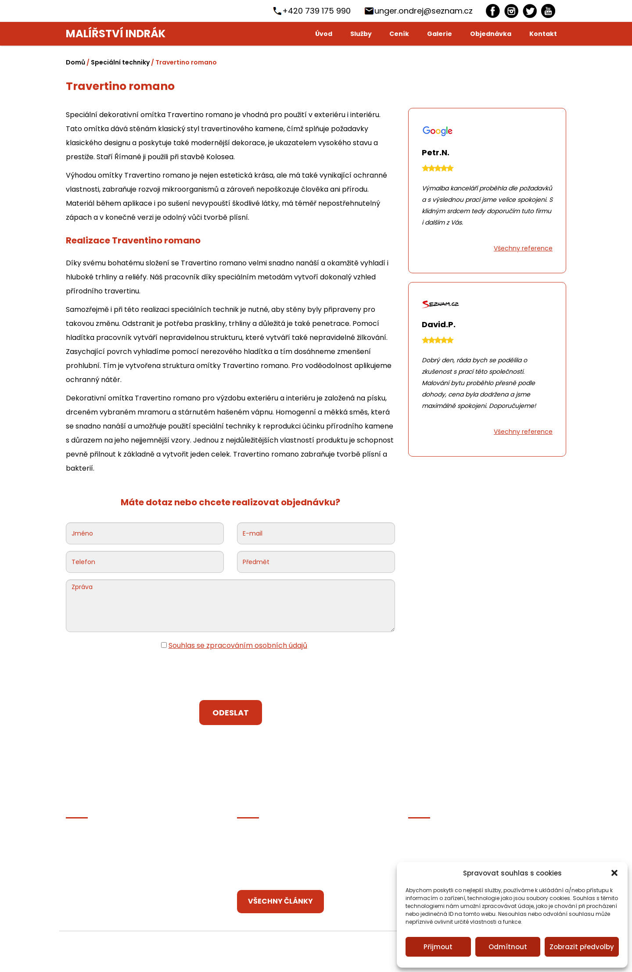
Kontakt (543, 33)
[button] (614, 872)
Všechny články (280, 901)
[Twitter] (530, 11)
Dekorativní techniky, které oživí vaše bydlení (315, 876)
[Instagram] (511, 11)
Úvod (323, 33)
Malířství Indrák (115, 33)
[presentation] (230, 676)
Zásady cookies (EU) (101, 895)
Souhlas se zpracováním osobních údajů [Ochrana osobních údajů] (238, 645)
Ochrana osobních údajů (108, 838)
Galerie (439, 33)
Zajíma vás (84, 876)
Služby (361, 33)
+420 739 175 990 (316, 10)
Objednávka (490, 33)
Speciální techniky (120, 62)
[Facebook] (493, 11)
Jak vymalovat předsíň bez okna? (295, 838)
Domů (75, 62)
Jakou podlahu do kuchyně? (285, 857)
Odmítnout (507, 946)
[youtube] (548, 11)
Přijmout (438, 946)
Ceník (399, 33)
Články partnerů (94, 857)
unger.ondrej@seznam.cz (423, 10)
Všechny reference (523, 248)
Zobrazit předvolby (581, 946)
